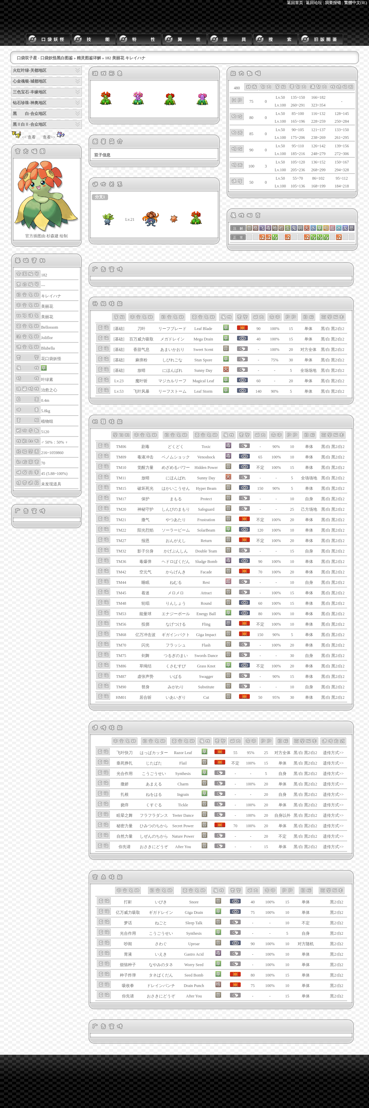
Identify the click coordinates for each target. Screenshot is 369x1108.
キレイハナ (51, 296)
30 (291, 360)
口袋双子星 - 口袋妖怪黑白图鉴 (45, 58)
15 (291, 328)
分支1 (100, 196)
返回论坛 (314, 2)
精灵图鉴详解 (89, 58)
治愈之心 (49, 390)
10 (292, 446)
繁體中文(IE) (355, 2)
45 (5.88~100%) (54, 473)
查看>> (54, 137)
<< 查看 (23, 137)
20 (291, 349)
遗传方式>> (333, 752)
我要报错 (333, 2)
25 (292, 509)
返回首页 (295, 2)
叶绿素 (47, 379)
